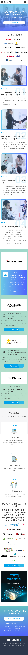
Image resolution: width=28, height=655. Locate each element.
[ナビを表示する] (24, 2)
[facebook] (14, 648)
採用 (23, 645)
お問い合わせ (18, 645)
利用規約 (5, 645)
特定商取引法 (11, 645)
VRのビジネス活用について (14, 583)
